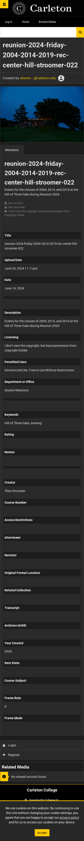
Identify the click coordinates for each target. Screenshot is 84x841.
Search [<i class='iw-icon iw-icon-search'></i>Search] (80, 32)
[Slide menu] (4, 4)
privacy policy (69, 817)
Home (25, 21)
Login (9, 745)
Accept (42, 833)
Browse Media (47, 21)
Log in (8, 21)
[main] (42, 410)
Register (11, 755)
